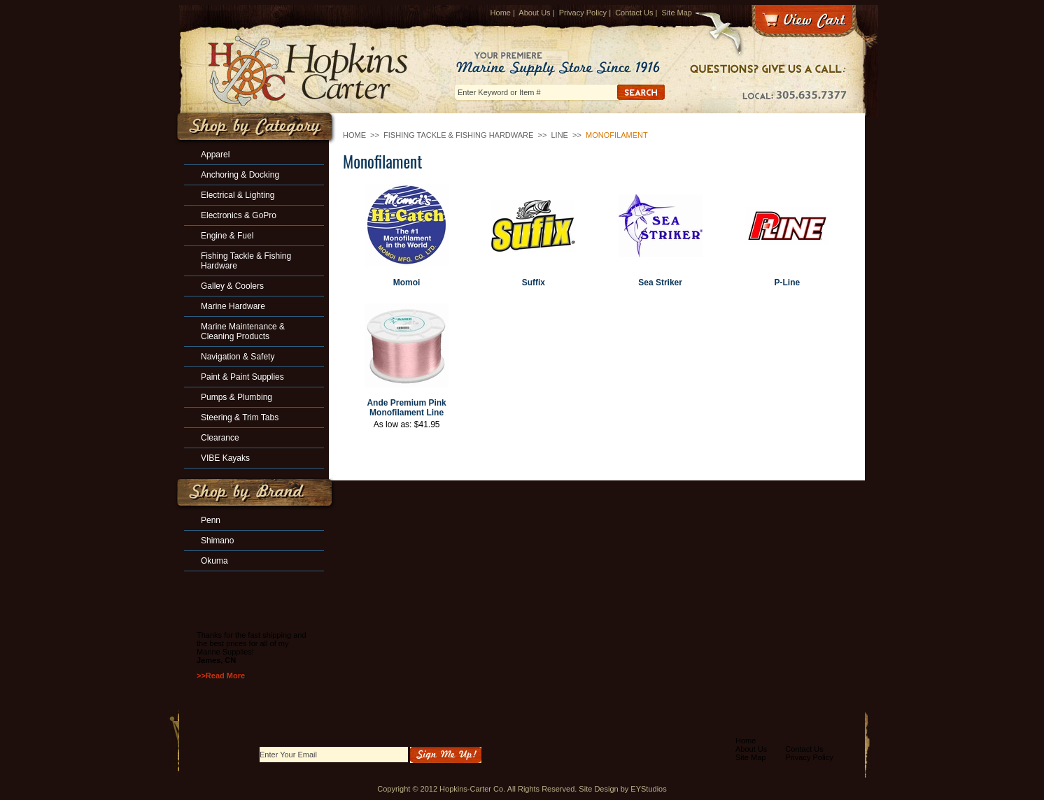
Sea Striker (660, 282)
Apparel (215, 154)
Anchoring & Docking (240, 175)
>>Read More (221, 675)
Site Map (677, 12)
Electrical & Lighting (237, 195)
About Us (534, 12)
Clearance (220, 438)
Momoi (407, 282)
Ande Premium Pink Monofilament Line (406, 407)
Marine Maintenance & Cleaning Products (243, 331)
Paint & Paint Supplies (242, 377)
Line (559, 135)
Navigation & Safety (237, 357)
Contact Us (634, 12)
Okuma (214, 561)
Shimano (217, 540)
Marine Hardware (233, 306)
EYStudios (648, 789)
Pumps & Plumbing (236, 397)
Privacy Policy (583, 12)
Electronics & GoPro (238, 215)
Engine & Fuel (227, 236)
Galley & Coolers (232, 286)
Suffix (533, 282)
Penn (210, 520)
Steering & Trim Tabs (239, 417)
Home (501, 12)
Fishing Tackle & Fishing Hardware (458, 135)
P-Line (787, 282)
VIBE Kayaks (225, 458)
